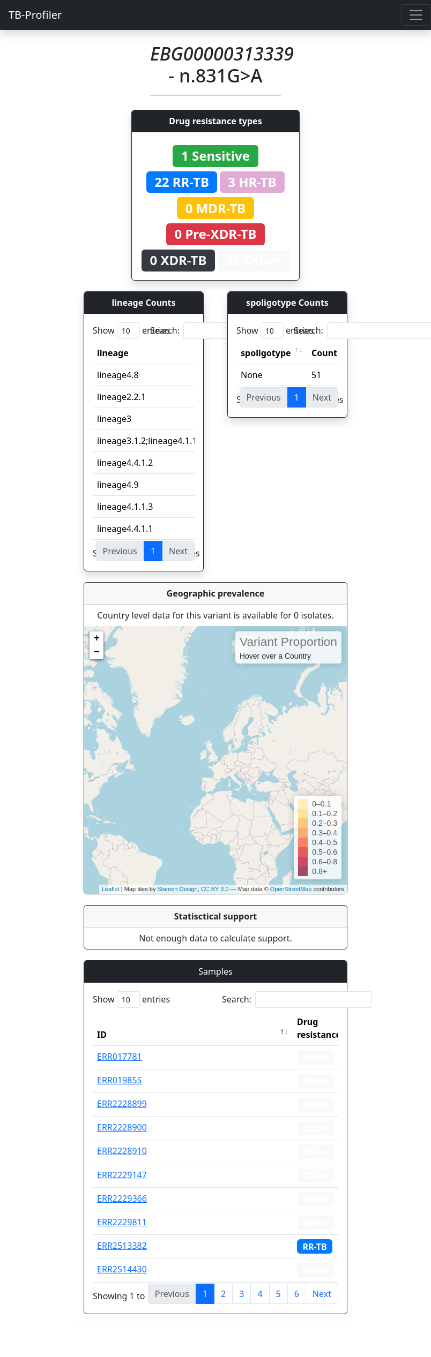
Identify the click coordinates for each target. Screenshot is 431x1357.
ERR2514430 (122, 1269)
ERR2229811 (122, 1222)
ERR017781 (119, 1056)
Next (322, 1294)
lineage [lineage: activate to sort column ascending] (113, 353)
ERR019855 (119, 1080)
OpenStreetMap (291, 889)
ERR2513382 (122, 1246)
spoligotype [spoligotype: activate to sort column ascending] (266, 353)
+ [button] (97, 638)
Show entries (131, 330)
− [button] (97, 652)
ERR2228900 (122, 1127)
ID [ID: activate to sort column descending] (102, 1035)
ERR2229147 (122, 1175)
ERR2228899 (122, 1104)
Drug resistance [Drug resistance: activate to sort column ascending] (319, 1028)
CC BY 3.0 (215, 889)
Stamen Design (177, 889)
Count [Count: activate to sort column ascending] (324, 353)
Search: (225, 330)
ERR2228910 (122, 1151)
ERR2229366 (122, 1198)
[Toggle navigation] (416, 15)
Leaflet (111, 889)
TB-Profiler (35, 14)
